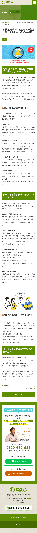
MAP (29, 498)
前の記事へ (7, 385)
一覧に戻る (18, 395)
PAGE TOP (18, 524)
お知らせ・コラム (10, 22)
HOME (3, 22)
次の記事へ (29, 388)
